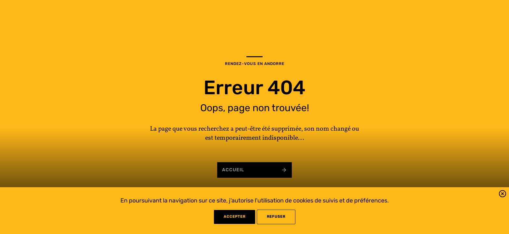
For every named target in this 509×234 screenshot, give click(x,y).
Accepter (234, 216)
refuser (276, 216)
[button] (502, 195)
